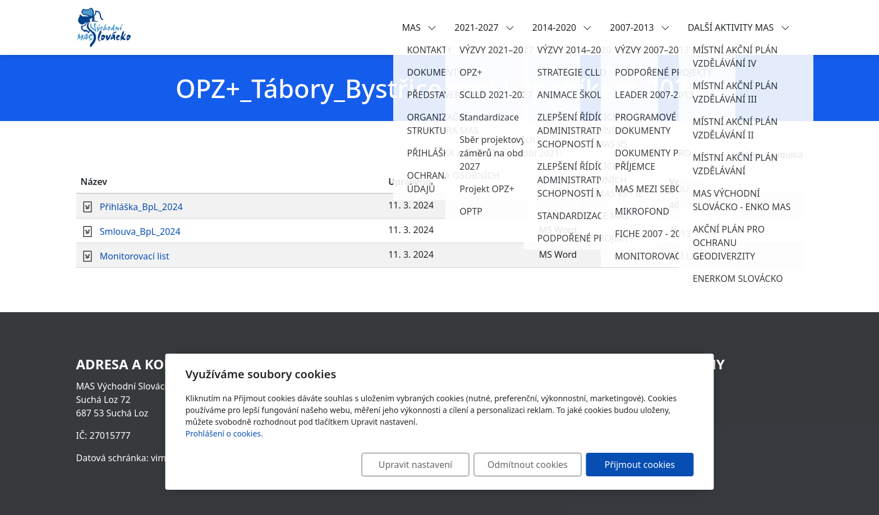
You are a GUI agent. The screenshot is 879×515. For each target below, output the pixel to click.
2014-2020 (562, 27)
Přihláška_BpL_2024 (141, 207)
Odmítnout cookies (527, 464)
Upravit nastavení (415, 464)
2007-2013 (640, 27)
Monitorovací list (134, 256)
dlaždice (745, 155)
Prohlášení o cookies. (224, 433)
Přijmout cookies (640, 464)
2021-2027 (484, 27)
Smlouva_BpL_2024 (140, 231)
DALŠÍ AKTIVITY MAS (739, 27)
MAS (419, 27)
